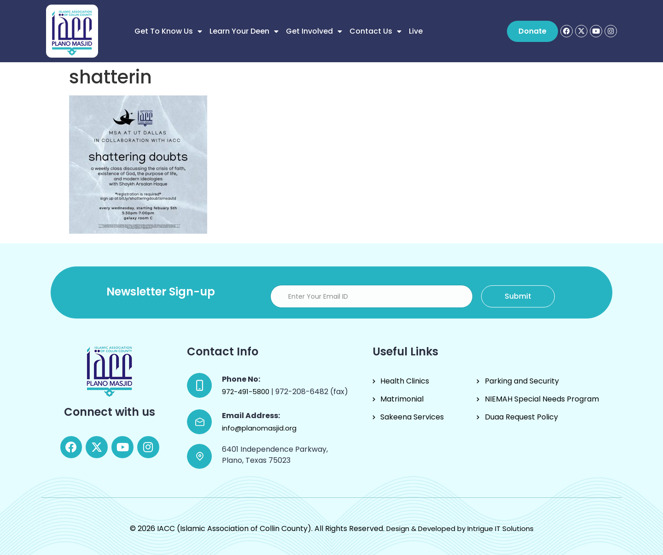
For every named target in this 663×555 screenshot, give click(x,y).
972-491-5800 (246, 391)
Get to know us (168, 31)
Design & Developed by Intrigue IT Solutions (460, 528)
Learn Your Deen (244, 31)
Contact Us (375, 31)
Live (416, 31)
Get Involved (314, 31)
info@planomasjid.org (259, 428)
